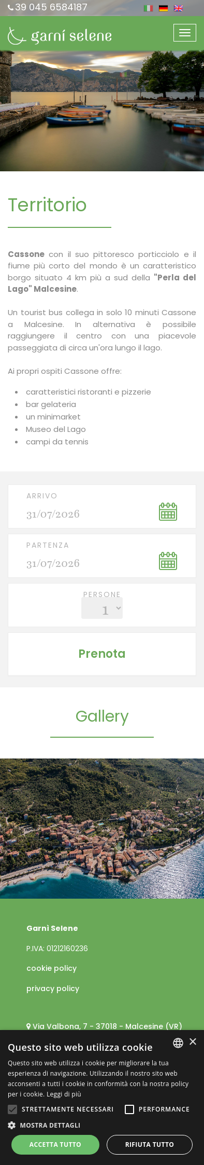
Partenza (47, 545)
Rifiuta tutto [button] (149, 1144)
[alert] (102, 1097)
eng (178, 8)
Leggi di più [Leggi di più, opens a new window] (64, 1094)
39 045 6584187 (51, 7)
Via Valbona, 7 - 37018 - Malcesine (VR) (107, 1026)
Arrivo (42, 496)
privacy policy (52, 988)
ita (148, 8)
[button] (102, 1125)
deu (163, 8)
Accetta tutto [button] (55, 1144)
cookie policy (51, 968)
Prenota (102, 654)
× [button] (192, 1042)
